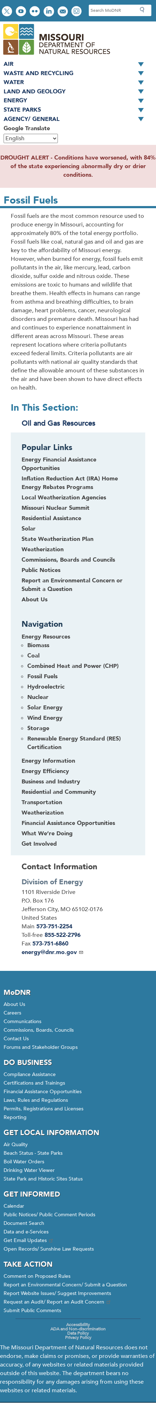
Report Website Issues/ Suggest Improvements (57, 1293)
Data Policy (78, 1333)
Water (76, 82)
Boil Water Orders (24, 1161)
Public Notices (41, 570)
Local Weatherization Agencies (64, 498)
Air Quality (16, 1144)
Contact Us (16, 1038)
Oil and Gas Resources (58, 423)
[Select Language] (31, 138)
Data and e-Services (26, 1231)
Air (76, 64)
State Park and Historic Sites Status (43, 1178)
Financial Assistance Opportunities (43, 1091)
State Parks (76, 110)
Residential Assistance (51, 518)
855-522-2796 (63, 935)
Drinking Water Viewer (29, 1170)
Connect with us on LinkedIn (49, 12)
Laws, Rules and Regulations (36, 1100)
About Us (34, 599)
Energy (76, 101)
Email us (63, 12)
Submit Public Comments (32, 1310)
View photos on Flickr (35, 12)
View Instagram (77, 12)
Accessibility (78, 1325)
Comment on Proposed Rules (37, 1276)
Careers (12, 1013)
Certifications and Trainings (34, 1083)
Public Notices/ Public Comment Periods (49, 1214)
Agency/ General (76, 119)
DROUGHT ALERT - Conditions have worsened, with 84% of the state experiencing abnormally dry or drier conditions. (78, 166)
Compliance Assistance (30, 1074)
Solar (29, 529)
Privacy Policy (78, 1337)
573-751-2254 (54, 926)
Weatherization (43, 549)
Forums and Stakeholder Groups (41, 1047)
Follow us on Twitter (8, 12)
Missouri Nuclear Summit (56, 508)
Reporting (15, 1117)
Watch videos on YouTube (22, 12)
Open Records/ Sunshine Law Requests (49, 1249)
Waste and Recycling (76, 73)
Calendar (14, 1206)
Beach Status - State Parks (33, 1153)
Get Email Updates (29, 1240)
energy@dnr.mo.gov (53, 952)
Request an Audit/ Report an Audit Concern (57, 1302)
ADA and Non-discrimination (78, 1329)
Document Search (24, 1223)
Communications (22, 1021)
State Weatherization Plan (57, 539)
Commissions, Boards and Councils (68, 560)
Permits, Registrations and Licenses (43, 1108)
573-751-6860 (50, 944)
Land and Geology (76, 92)
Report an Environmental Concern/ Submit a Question (65, 1284)
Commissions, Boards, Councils (39, 1030)
